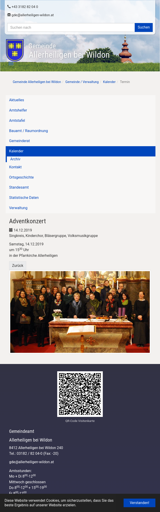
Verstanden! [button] (139, 503)
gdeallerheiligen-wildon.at (30, 15)
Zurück (17, 265)
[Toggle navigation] (8, 63)
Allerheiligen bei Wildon (69, 51)
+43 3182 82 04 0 (22, 7)
